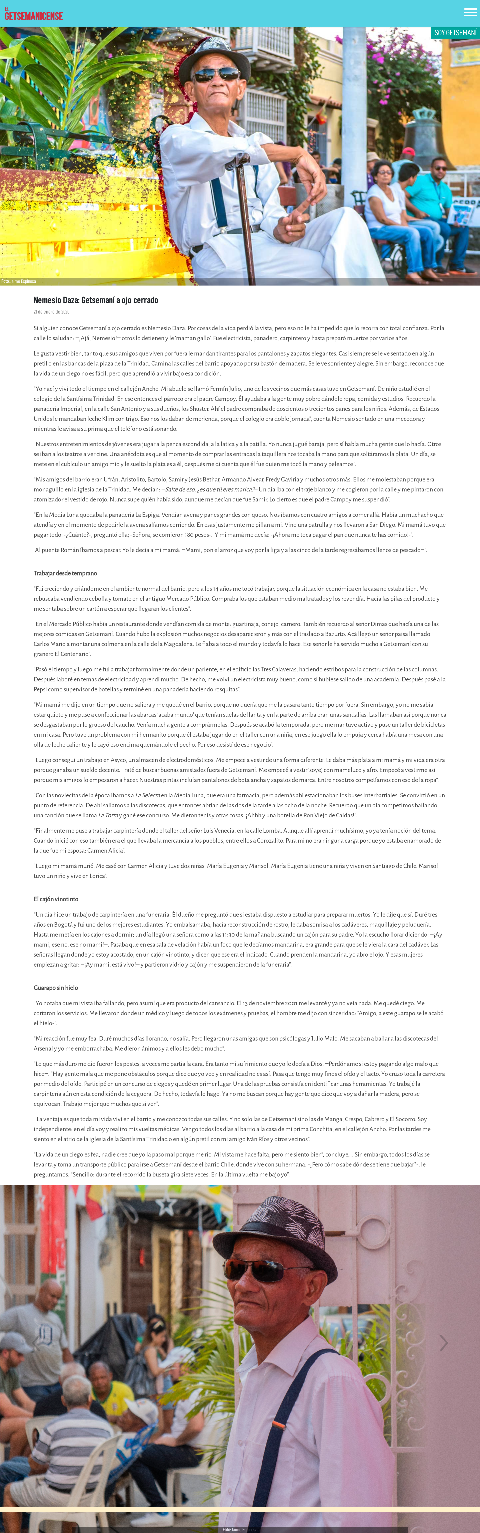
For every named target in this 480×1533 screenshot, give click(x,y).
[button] (36, 1343)
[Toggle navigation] (470, 13)
